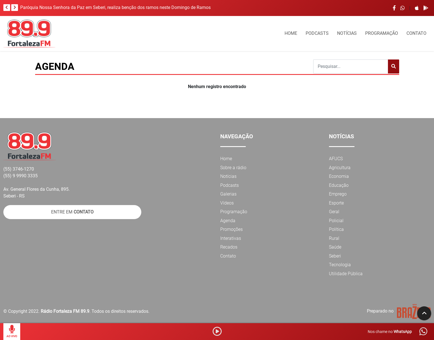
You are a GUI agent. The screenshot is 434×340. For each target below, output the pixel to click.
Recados (228, 247)
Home (226, 158)
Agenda (227, 220)
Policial (336, 220)
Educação (339, 185)
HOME (291, 33)
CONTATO (416, 33)
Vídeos (227, 203)
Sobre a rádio (233, 167)
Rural (334, 238)
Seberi (335, 256)
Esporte (336, 203)
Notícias (228, 176)
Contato (228, 256)
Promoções (231, 229)
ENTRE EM (72, 212)
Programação (233, 211)
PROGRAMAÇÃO (381, 33)
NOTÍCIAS (347, 33)
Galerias (228, 194)
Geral (334, 211)
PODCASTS (317, 33)
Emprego (338, 194)
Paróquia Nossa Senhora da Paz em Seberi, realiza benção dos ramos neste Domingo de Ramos (115, 7)
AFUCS (336, 158)
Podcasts (229, 185)
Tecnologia (340, 264)
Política (336, 229)
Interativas (230, 238)
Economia (339, 176)
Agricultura (340, 167)
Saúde (335, 247)
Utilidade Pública (346, 273)
